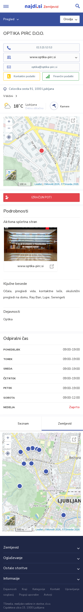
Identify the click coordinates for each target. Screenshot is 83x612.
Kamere (64, 106)
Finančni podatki (63, 76)
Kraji (24, 589)
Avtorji (48, 594)
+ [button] (9, 122)
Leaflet (38, 184)
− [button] (9, 128)
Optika (8, 319)
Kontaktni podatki (24, 76)
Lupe (46, 297)
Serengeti (58, 297)
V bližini (8, 96)
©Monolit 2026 (52, 184)
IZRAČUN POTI (41, 197)
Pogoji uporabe (29, 594)
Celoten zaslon (73, 120)
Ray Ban (35, 297)
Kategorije (39, 589)
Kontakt (55, 589)
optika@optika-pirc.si (44, 67)
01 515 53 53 (44, 47)
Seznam (21, 423)
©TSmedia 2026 (70, 184)
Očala (7, 291)
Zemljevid (62, 423)
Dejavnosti (10, 589)
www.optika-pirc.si (30, 249)
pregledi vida (25, 291)
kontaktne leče (50, 291)
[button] (9, 137)
